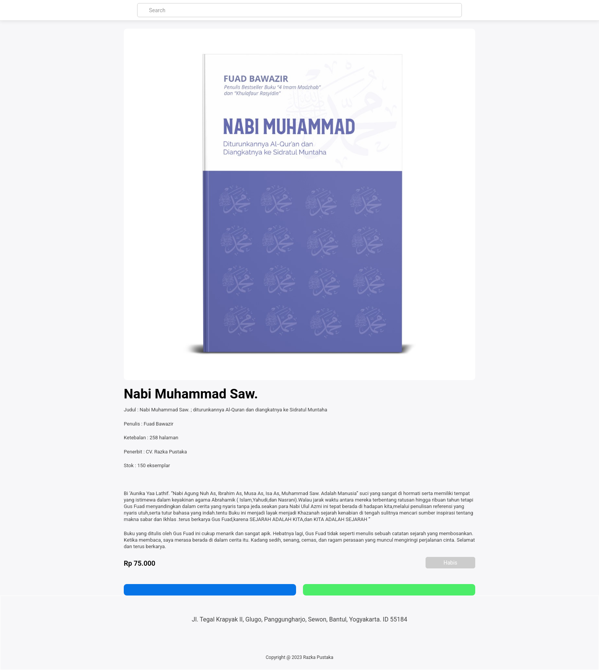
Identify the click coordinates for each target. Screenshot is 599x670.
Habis (450, 563)
